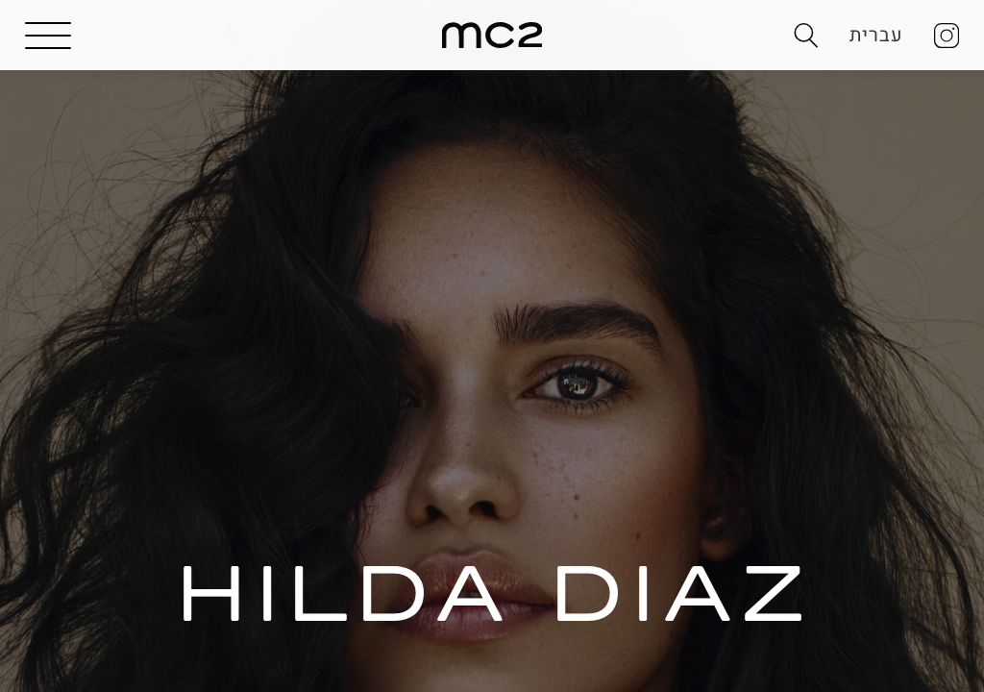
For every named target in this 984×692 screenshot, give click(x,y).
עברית (876, 35)
